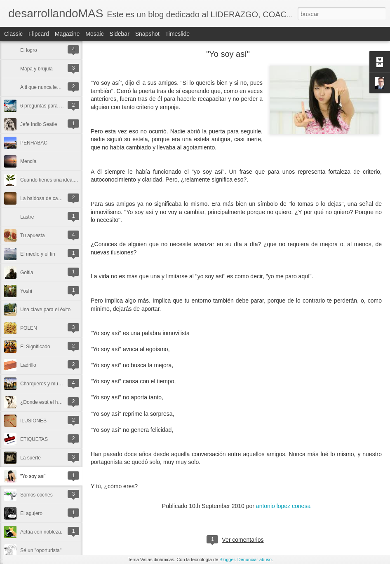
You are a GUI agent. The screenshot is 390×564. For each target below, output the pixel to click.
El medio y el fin (37, 254)
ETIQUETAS (34, 439)
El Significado (35, 347)
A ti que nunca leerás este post (54, 87)
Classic (13, 33)
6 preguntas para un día (46, 106)
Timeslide (177, 33)
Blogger (227, 559)
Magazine (67, 33)
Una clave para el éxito (45, 309)
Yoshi (26, 291)
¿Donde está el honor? (45, 402)
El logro (28, 50)
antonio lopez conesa (283, 506)
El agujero (31, 513)
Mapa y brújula (36, 69)
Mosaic (94, 33)
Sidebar (119, 33)
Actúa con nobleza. (41, 532)
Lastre (27, 217)
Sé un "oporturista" (40, 550)
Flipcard (38, 33)
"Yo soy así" (33, 476)
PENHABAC (33, 143)
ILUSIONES (33, 421)
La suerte (30, 458)
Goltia (26, 272)
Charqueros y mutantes (46, 384)
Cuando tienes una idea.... (49, 180)
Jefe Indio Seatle (38, 124)
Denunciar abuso (254, 559)
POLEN (28, 328)
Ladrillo (28, 365)
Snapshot (147, 33)
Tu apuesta (32, 235)
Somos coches (36, 495)
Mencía (28, 161)
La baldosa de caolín (43, 198)
